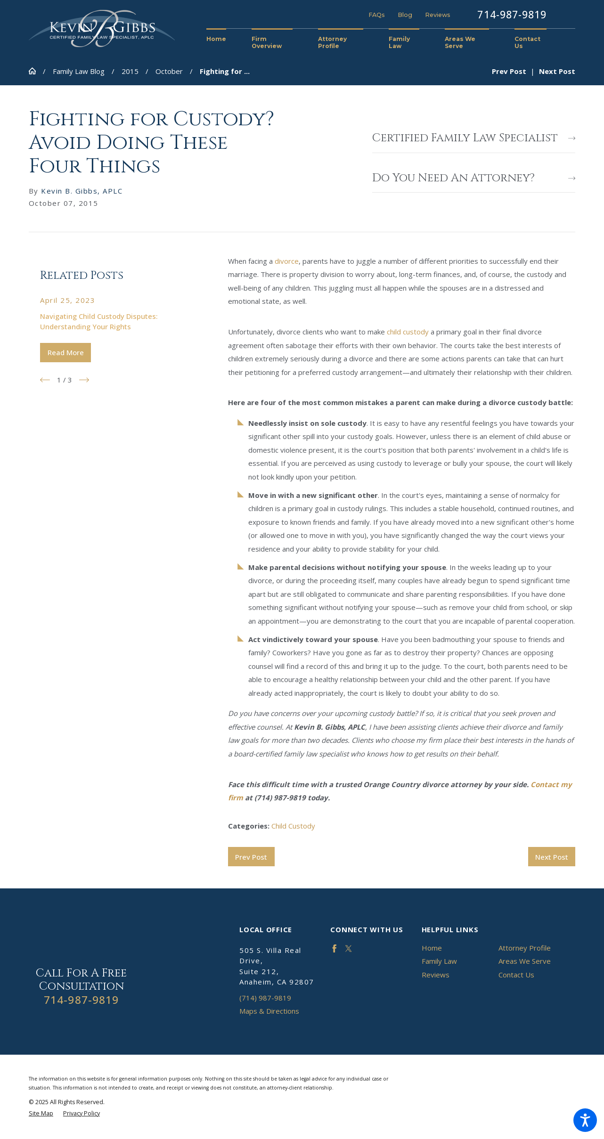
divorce (287, 261)
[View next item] (84, 380)
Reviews (437, 14)
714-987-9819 (512, 14)
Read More (66, 352)
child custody (408, 331)
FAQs (376, 14)
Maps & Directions (269, 1011)
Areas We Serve (524, 961)
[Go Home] (36, 70)
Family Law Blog (79, 71)
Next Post (551, 857)
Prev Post (251, 857)
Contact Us (516, 974)
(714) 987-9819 (265, 997)
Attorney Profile (524, 947)
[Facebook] (334, 948)
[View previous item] (45, 380)
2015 (130, 71)
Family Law (439, 961)
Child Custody (293, 825)
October (169, 71)
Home (432, 947)
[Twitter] (348, 948)
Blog (405, 14)
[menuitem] (222, 39)
